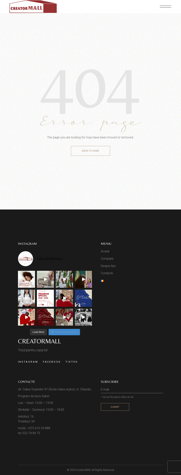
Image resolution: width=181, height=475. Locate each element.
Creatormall (39, 341)
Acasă (105, 251)
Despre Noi (108, 266)
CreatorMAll (83, 469)
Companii (107, 258)
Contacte (107, 273)
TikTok (72, 361)
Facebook (52, 361)
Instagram (28, 361)
